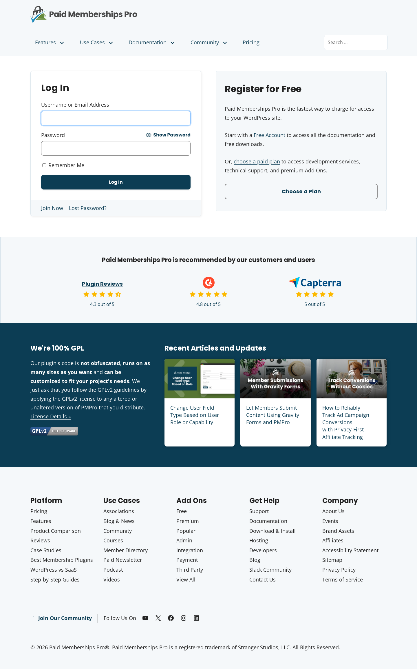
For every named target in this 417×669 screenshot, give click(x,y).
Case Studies (45, 550)
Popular (185, 530)
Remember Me (63, 165)
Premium (187, 520)
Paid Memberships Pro (116, 10)
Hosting (258, 540)
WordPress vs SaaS (53, 569)
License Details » (50, 416)
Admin (184, 540)
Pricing (251, 42)
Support (259, 511)
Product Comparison (55, 530)
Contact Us (262, 579)
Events (330, 520)
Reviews (40, 540)
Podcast (113, 569)
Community (209, 42)
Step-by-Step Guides (55, 579)
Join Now (52, 208)
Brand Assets (338, 530)
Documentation (152, 42)
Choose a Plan (301, 191)
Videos (111, 579)
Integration (189, 550)
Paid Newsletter (122, 559)
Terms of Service (342, 579)
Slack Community (270, 569)
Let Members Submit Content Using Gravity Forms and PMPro (272, 415)
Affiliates (332, 540)
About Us (333, 511)
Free (181, 511)
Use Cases (97, 42)
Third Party (189, 569)
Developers (263, 550)
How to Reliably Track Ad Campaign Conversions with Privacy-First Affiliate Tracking (345, 422)
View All (185, 579)
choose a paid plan (257, 161)
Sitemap (332, 559)
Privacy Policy (339, 569)
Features (50, 42)
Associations (118, 511)
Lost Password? (88, 208)
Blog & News (119, 520)
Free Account (269, 135)
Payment (187, 559)
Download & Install (272, 530)
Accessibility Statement (350, 550)
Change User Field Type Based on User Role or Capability (194, 415)
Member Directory (125, 550)
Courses (113, 540)
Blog (254, 559)
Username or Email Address (75, 104)
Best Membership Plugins (61, 559)
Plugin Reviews (102, 283)
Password (53, 135)
